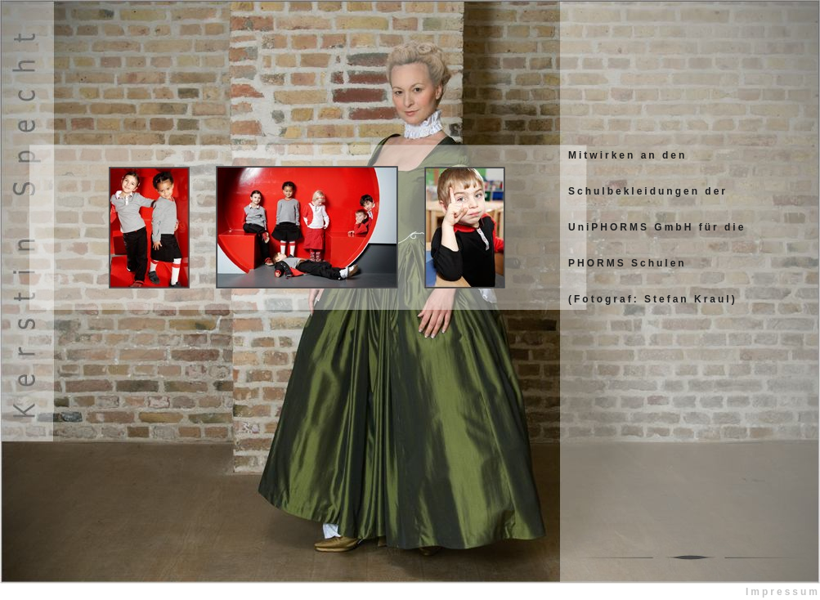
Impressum (783, 592)
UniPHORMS (608, 227)
